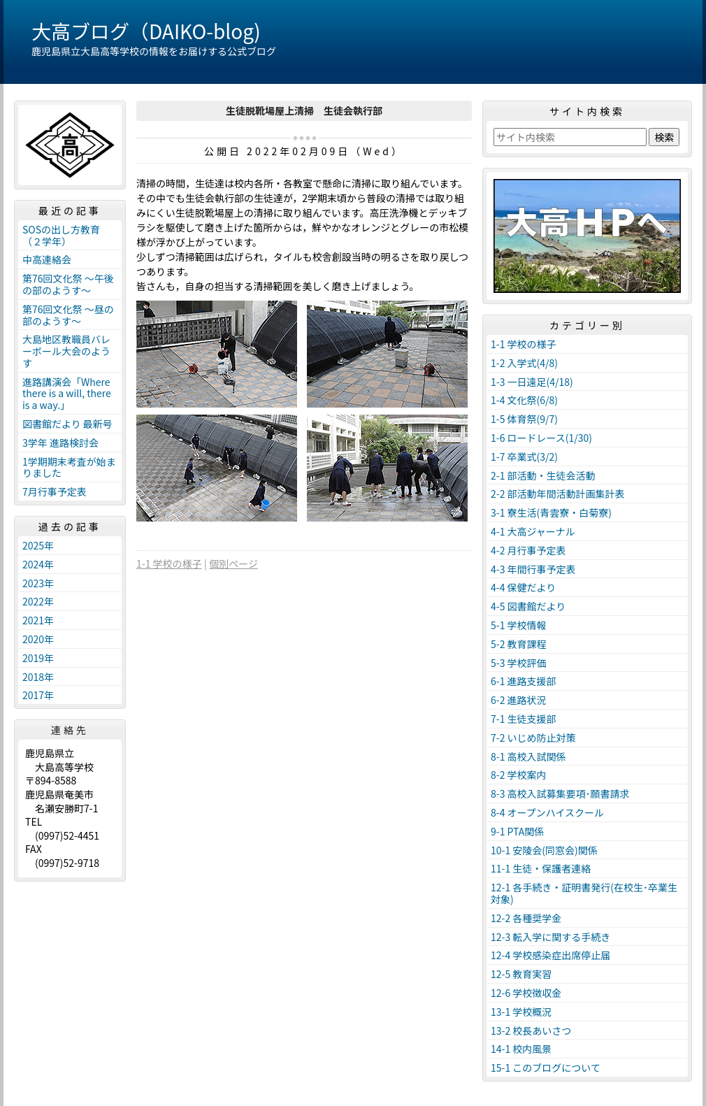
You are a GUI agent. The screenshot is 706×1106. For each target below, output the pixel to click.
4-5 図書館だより (528, 606)
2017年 (38, 695)
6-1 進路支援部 (523, 681)
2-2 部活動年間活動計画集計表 (558, 494)
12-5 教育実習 (521, 974)
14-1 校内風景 (521, 1049)
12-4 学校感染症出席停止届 (550, 955)
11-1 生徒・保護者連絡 (541, 868)
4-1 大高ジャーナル (533, 531)
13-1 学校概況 (521, 1012)
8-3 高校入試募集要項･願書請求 (560, 793)
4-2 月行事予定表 (528, 550)
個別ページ (233, 563)
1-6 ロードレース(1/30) (541, 438)
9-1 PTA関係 (517, 831)
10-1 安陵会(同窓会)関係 (544, 850)
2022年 (38, 601)
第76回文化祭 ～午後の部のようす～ (68, 284)
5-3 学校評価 (519, 663)
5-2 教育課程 (519, 644)
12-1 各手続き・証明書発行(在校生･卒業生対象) (584, 893)
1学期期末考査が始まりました (69, 467)
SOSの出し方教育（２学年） (61, 235)
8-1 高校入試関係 (528, 756)
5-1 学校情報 (519, 625)
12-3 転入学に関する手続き (550, 937)
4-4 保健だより (523, 587)
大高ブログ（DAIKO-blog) (146, 31)
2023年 (38, 583)
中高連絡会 (46, 259)
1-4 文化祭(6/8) (524, 400)
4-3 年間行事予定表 (533, 569)
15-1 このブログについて (545, 1068)
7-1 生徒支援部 (523, 719)
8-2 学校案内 (519, 775)
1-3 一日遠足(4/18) (532, 382)
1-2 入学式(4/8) (524, 363)
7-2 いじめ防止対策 (533, 738)
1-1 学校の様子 (169, 563)
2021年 (38, 620)
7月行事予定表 (54, 491)
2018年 (38, 677)
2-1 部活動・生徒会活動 (543, 475)
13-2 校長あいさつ (531, 1030)
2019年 (38, 658)
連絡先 (70, 730)
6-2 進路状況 (519, 700)
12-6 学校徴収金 (526, 993)
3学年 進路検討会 (60, 443)
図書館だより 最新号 (67, 424)
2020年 (38, 639)
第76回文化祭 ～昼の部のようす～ (68, 315)
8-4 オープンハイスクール (547, 812)
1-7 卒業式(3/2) (524, 457)
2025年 (38, 545)
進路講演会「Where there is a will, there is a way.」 (66, 393)
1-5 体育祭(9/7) (524, 419)
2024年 (38, 564)
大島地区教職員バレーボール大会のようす (66, 351)
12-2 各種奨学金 (526, 918)
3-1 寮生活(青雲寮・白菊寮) (551, 512)
